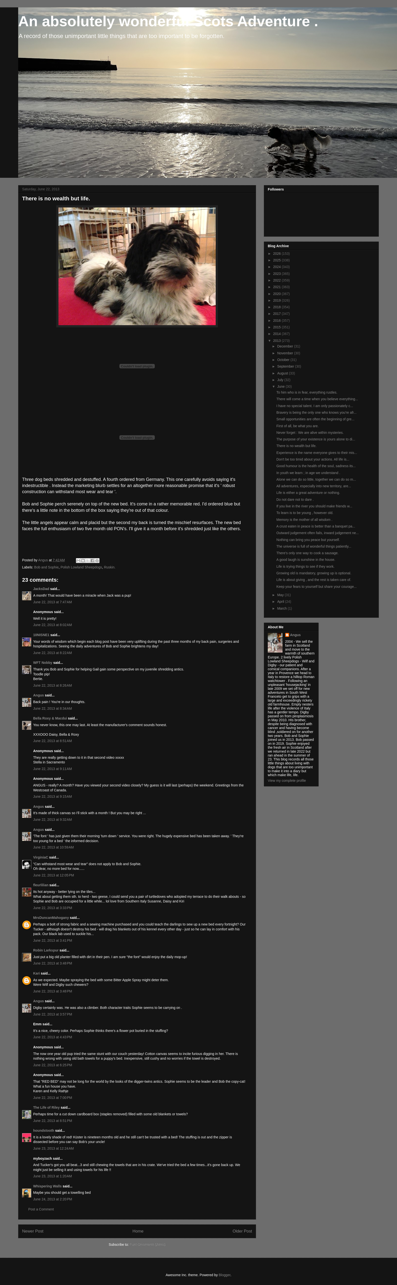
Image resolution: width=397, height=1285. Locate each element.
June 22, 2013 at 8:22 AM (52, 653)
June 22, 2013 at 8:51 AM (52, 741)
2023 (277, 274)
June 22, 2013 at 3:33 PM (52, 908)
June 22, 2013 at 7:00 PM (52, 1098)
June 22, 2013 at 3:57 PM (52, 1014)
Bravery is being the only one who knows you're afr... (316, 412)
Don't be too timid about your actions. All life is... (312, 459)
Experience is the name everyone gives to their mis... (316, 453)
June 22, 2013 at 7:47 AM (52, 602)
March (282, 608)
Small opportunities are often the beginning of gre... (315, 419)
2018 (277, 307)
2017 (277, 314)
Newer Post (32, 1231)
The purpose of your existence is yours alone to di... (315, 439)
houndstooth (43, 1130)
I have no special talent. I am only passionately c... (314, 406)
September (286, 366)
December (285, 346)
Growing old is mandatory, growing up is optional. (313, 573)
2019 (277, 300)
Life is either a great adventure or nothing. (308, 493)
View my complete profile (287, 781)
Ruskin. (109, 567)
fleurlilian (40, 885)
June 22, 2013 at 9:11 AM (52, 769)
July (280, 380)
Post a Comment (41, 1209)
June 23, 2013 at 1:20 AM (52, 1176)
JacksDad (41, 589)
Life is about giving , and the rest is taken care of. (313, 580)
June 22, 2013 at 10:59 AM (53, 847)
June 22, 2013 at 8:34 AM (52, 708)
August (283, 373)
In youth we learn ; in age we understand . (308, 473)
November (285, 353)
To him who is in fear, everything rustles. (306, 392)
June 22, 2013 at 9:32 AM (52, 820)
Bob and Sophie (46, 567)
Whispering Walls (47, 1186)
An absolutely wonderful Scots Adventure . (168, 21)
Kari (36, 973)
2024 (277, 267)
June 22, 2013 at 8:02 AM (52, 625)
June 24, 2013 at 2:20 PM (52, 1199)
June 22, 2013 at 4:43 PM (52, 1037)
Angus (38, 695)
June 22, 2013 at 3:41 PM (52, 940)
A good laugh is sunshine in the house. (305, 560)
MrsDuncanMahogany (51, 918)
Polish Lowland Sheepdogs (81, 567)
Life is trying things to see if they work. (305, 566)
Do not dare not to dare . (295, 499)
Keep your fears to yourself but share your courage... (316, 587)
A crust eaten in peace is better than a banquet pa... (315, 526)
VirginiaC (40, 857)
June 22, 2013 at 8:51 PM (52, 1121)
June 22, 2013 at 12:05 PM (53, 875)
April (281, 602)
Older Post (242, 1231)
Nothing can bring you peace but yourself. (308, 540)
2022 (277, 280)
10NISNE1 (41, 635)
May (280, 595)
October (283, 360)
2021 (277, 287)
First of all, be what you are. (297, 426)
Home (137, 1231)
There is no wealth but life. (296, 446)
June (281, 386)
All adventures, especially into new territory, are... (313, 486)
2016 (277, 320)
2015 (277, 327)
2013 (277, 341)
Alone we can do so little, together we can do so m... (316, 479)
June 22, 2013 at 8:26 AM (52, 685)
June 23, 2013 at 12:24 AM (53, 1148)
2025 (277, 260)
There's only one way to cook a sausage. (307, 553)
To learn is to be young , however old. (304, 513)
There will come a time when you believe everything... (317, 399)
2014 (277, 334)
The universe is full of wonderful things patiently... (313, 546)
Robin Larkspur (45, 950)
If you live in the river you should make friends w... (314, 506)
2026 (277, 254)
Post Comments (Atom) (147, 1244)
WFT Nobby (42, 663)
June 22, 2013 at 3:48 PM (52, 963)
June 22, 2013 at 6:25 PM (52, 1065)
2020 (277, 294)
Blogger (224, 1275)
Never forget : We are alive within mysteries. (310, 433)
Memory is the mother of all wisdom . (304, 520)
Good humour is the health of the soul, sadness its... (316, 466)
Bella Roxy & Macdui (50, 718)
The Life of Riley (46, 1107)
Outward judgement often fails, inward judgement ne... (317, 533)
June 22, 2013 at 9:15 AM (52, 796)
